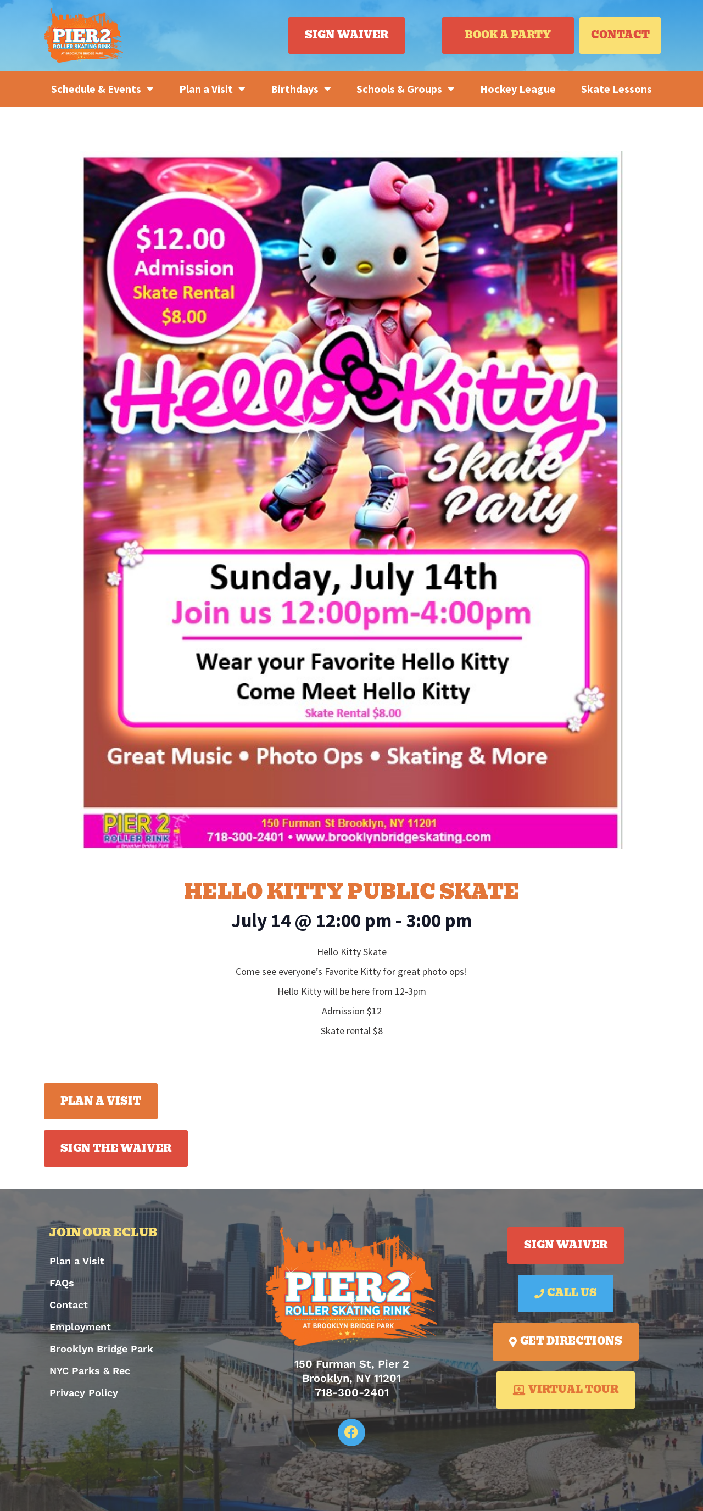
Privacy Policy (83, 1392)
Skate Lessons (616, 89)
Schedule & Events (102, 89)
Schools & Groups (405, 89)
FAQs (61, 1283)
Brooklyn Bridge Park (101, 1348)
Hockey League (518, 89)
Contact (68, 1305)
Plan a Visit (212, 89)
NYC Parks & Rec (89, 1370)
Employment (80, 1326)
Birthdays (301, 89)
